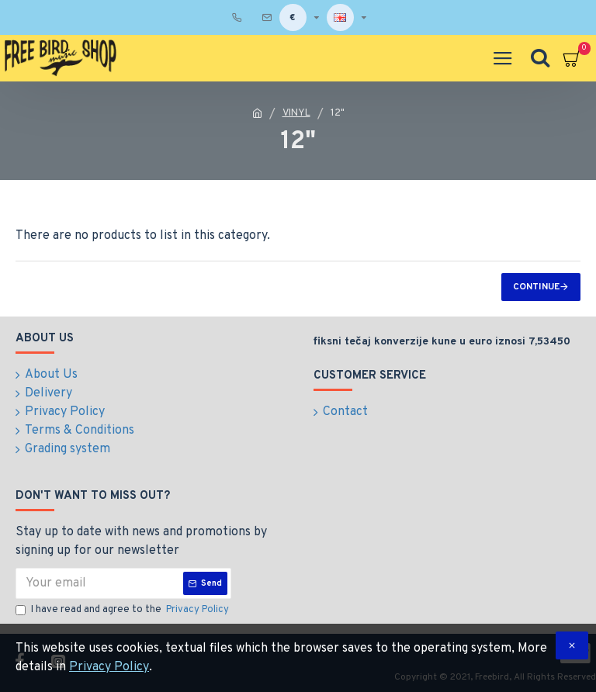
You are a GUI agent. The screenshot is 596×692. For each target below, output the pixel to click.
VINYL (296, 113)
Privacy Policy (109, 667)
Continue (536, 287)
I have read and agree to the (123, 610)
